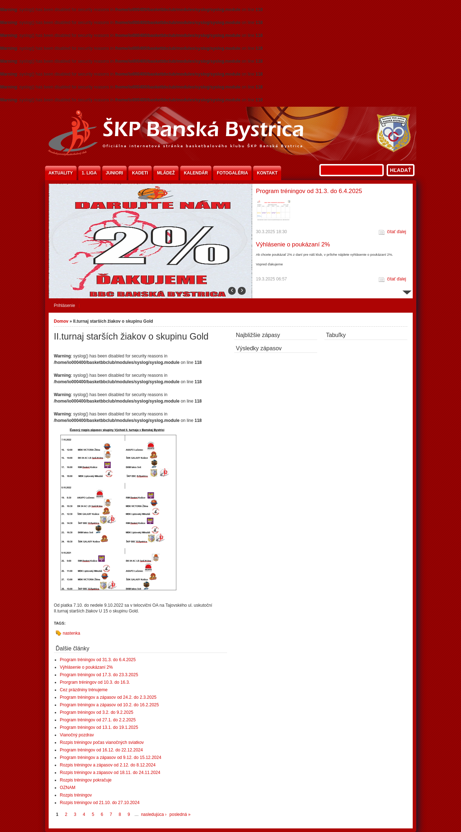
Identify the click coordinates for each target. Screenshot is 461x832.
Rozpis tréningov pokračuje (86, 780)
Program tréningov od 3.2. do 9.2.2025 (96, 712)
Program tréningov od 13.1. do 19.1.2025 (99, 727)
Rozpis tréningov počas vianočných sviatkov (102, 742)
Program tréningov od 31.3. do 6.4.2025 (309, 191)
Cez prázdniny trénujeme (83, 689)
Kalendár (196, 172)
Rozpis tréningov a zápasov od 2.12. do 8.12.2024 (108, 765)
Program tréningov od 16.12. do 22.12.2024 (101, 749)
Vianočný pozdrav (77, 734)
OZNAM (67, 787)
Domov (61, 321)
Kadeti (140, 172)
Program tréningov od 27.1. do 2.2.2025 (98, 719)
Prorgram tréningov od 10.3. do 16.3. (95, 682)
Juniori (114, 172)
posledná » (180, 814)
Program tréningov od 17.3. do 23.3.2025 (99, 674)
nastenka (71, 633)
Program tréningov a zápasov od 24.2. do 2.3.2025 (108, 697)
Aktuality (61, 172)
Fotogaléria (232, 172)
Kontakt (267, 172)
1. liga (89, 172)
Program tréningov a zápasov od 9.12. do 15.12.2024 (110, 757)
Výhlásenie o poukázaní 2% (293, 244)
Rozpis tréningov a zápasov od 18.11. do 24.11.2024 (110, 772)
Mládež (166, 172)
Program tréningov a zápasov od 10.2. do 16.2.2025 (109, 704)
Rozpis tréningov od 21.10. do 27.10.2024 (99, 802)
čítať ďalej (396, 231)
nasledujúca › (153, 814)
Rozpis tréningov (76, 795)
